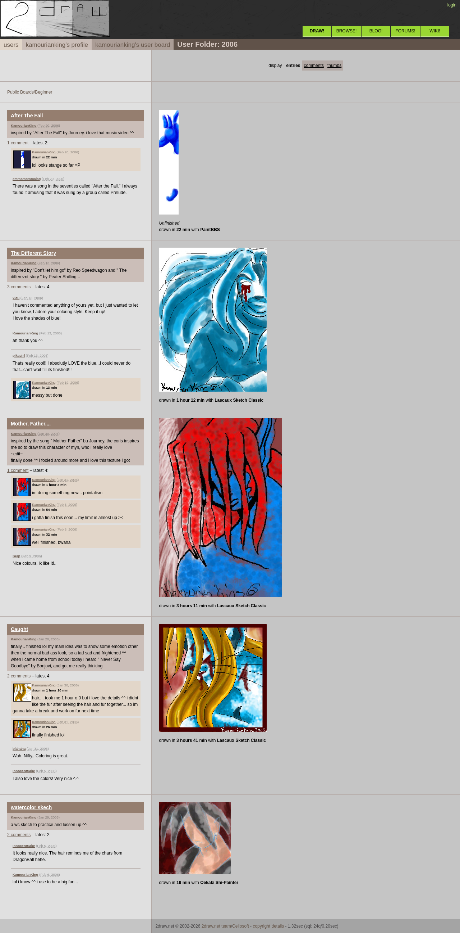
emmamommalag (27, 179)
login (451, 5)
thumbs (334, 65)
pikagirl (19, 355)
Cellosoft (240, 926)
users (11, 44)
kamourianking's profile (57, 44)
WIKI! (434, 30)
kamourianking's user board (132, 44)
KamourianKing (23, 125)
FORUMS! (405, 30)
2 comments (19, 676)
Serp (16, 556)
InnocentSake (24, 771)
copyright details (268, 926)
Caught (19, 629)
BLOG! (376, 30)
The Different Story (33, 253)
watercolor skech (31, 807)
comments (314, 65)
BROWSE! (346, 30)
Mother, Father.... (31, 424)
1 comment (17, 142)
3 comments (19, 286)
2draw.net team (216, 926)
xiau (16, 298)
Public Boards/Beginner (29, 92)
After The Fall (27, 115)
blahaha (19, 749)
